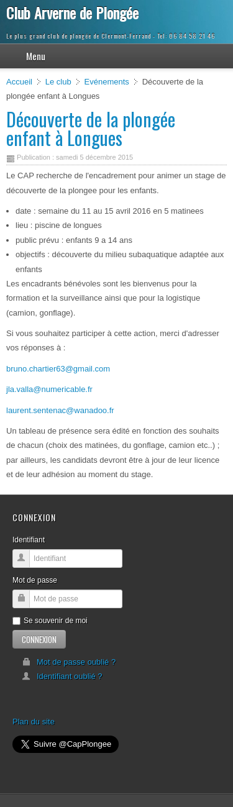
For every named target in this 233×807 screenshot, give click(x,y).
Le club (58, 81)
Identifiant (28, 540)
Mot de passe (34, 580)
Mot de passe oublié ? (69, 662)
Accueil (19, 81)
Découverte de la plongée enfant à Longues (90, 128)
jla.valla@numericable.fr (49, 389)
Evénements (107, 81)
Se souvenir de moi (50, 620)
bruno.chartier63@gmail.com (58, 368)
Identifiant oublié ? (62, 676)
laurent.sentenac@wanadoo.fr (60, 410)
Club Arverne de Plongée (72, 12)
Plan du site (33, 721)
